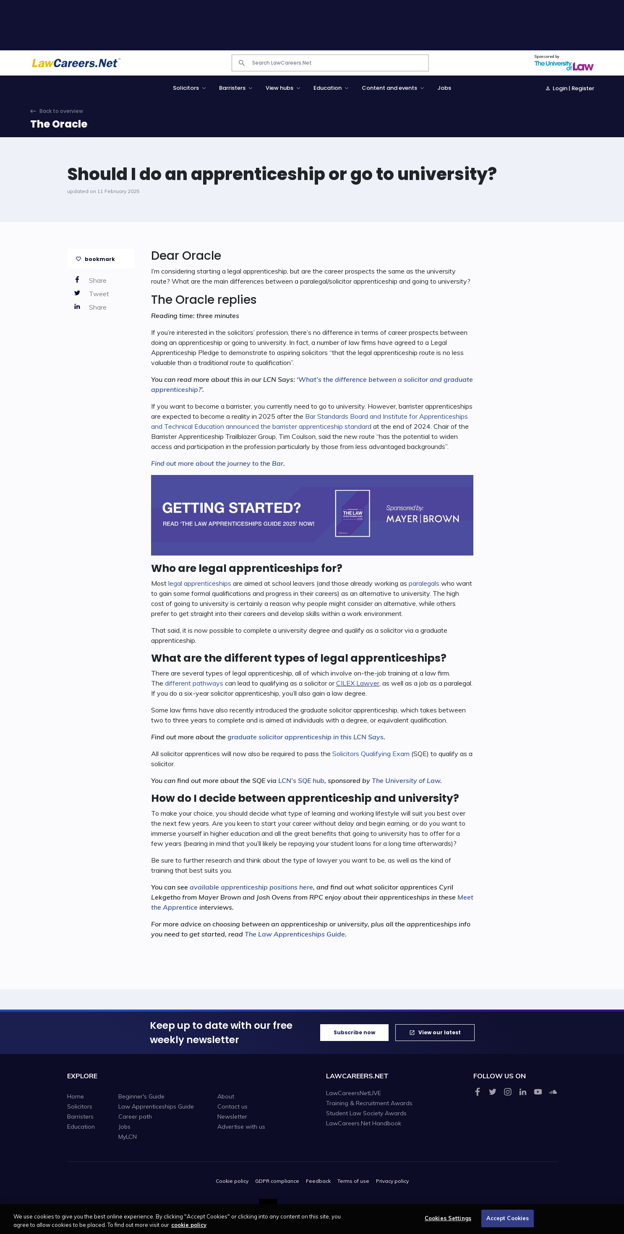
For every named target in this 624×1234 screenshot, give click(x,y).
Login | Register (573, 88)
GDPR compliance (277, 1181)
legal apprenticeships (199, 583)
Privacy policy (392, 1181)
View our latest (439, 1032)
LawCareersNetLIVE (353, 1093)
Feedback (318, 1181)
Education (81, 1126)
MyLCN (127, 1136)
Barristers (80, 1116)
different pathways (194, 683)
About (225, 1096)
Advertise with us (241, 1126)
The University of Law (406, 780)
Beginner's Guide (141, 1096)
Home (75, 1096)
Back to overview (61, 111)
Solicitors (79, 1106)
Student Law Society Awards (366, 1113)
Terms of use (353, 1181)
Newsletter (232, 1116)
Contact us (232, 1106)
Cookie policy (232, 1181)
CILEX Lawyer (357, 683)
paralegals (424, 583)
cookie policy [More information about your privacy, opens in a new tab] (188, 1228)
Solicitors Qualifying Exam (371, 753)
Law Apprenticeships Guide (156, 1106)
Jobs (444, 88)
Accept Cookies (507, 1221)
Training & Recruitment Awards (369, 1103)
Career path (135, 1116)
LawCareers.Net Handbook (363, 1123)
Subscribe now (354, 1032)
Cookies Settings (448, 1221)
